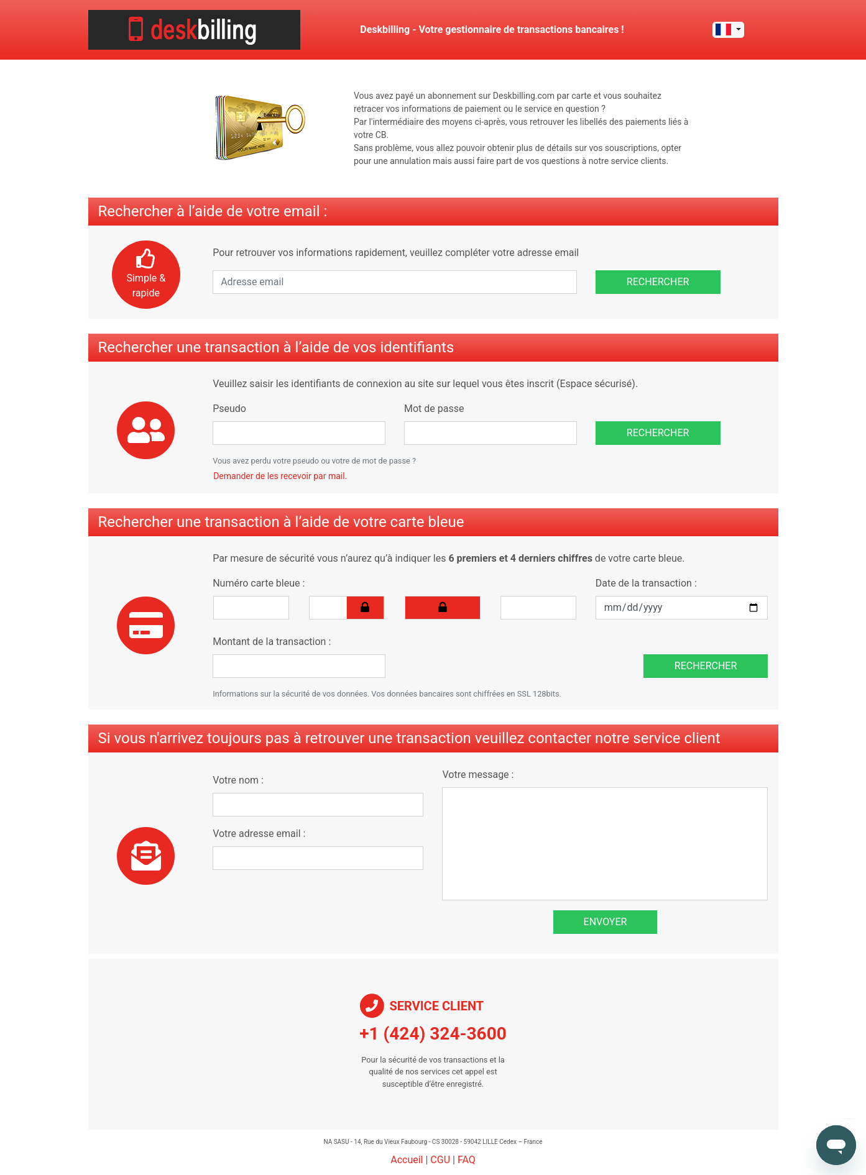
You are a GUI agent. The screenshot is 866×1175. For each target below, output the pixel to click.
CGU (440, 1160)
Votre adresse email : (259, 833)
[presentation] (489, 653)
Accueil (406, 1160)
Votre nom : (238, 780)
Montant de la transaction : (272, 641)
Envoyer (605, 922)
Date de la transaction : (646, 583)
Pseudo (229, 408)
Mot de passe (434, 408)
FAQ (467, 1160)
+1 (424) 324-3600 (433, 1033)
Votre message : (478, 774)
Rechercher (658, 282)
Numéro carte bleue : (259, 583)
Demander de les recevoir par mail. (280, 476)
